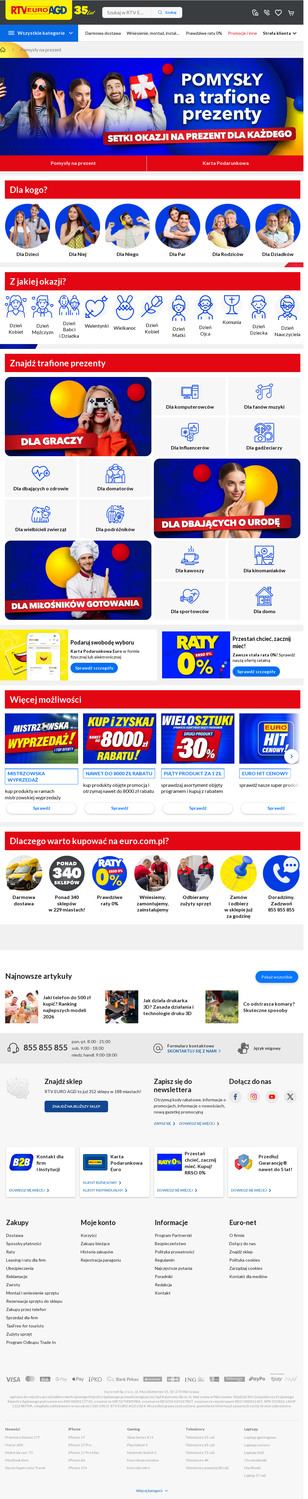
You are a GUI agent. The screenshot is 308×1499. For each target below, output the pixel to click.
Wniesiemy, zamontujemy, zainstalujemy (152, 884)
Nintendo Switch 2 (142, 1452)
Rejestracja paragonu (101, 1260)
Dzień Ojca (205, 315)
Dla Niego (127, 230)
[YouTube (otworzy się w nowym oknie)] (272, 1096)
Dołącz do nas (242, 1243)
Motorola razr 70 (19, 1452)
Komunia (232, 310)
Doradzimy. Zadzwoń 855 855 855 (281, 884)
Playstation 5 (137, 1445)
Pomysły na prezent (73, 163)
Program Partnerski (173, 1235)
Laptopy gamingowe (260, 1437)
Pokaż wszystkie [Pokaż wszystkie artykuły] (276, 976)
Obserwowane (278, 12)
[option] (41, 765)
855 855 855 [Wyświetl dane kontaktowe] (267, 12)
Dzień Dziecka (259, 315)
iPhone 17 (76, 1437)
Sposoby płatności (23, 1243)
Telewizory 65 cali (200, 1445)
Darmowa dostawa (23, 880)
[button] (290, 757)
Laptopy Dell (254, 1452)
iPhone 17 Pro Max (83, 1452)
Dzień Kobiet (16, 315)
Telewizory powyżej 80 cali (207, 1467)
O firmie (237, 1235)
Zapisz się (163, 1123)
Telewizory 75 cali (200, 1452)
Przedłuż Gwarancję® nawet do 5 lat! (275, 1162)
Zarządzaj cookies (246, 1268)
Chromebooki (255, 1460)
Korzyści (88, 1235)
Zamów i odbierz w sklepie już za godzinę (238, 887)
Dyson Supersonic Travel (25, 1467)
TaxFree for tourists (25, 1325)
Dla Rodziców (227, 230)
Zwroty (13, 1284)
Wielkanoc (125, 313)
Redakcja (163, 1284)
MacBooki (252, 1467)
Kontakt (163, 1292)
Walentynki (97, 312)
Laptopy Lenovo (257, 1445)
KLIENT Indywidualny (103, 1190)
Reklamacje (16, 1276)
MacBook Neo (16, 1460)
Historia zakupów (97, 1251)
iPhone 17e (77, 1467)
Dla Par (177, 230)
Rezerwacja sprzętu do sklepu (34, 1301)
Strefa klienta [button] (277, 33)
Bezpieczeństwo (170, 1243)
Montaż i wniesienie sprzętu (32, 1292)
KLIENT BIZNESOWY (100, 1182)
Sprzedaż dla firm (22, 1317)
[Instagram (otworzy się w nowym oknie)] (253, 1096)
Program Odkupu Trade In (31, 1342)
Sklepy (255, 12)
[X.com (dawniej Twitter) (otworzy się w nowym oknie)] (290, 1096)
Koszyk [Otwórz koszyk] (291, 12)
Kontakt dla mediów (248, 1276)
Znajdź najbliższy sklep (76, 1106)
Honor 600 (14, 1445)
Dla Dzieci (27, 230)
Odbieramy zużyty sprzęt (195, 880)
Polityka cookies (244, 1260)
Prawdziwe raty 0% (109, 880)
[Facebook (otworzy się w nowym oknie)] (235, 1096)
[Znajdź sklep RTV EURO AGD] (17, 1088)
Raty (10, 1251)
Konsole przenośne (143, 1460)
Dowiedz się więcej (197, 1123)
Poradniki (163, 1276)
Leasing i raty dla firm (26, 1260)
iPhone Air (76, 1460)
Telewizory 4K (197, 1460)
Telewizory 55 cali (200, 1437)
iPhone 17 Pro (79, 1445)
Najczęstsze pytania (173, 1268)
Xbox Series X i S (140, 1437)
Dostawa (14, 1235)
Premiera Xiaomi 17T (22, 1437)
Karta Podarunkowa (226, 163)
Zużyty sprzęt (19, 1334)
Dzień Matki (179, 316)
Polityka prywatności (174, 1251)
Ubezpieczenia (20, 1268)
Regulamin (165, 1260)
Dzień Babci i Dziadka (69, 317)
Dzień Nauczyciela (287, 316)
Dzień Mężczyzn (42, 315)
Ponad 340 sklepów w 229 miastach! (67, 884)
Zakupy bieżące (95, 1243)
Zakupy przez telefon (26, 1309)
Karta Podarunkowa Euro (127, 1162)
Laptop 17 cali (255, 1475)
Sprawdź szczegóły (94, 667)
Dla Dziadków (277, 230)
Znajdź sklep (241, 1251)
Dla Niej (77, 230)
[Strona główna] (50, 10)
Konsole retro (138, 1467)
